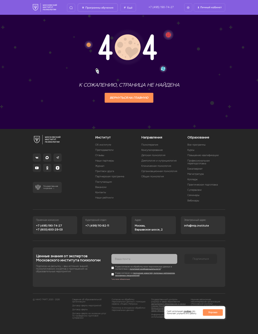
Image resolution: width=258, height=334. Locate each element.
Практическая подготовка (202, 184)
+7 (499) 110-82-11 (97, 225)
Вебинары (193, 200)
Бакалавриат (195, 168)
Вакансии (100, 187)
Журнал (99, 166)
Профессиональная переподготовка (198, 162)
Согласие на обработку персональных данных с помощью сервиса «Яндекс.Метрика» (128, 302)
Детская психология (153, 155)
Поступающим (103, 182)
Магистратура (195, 174)
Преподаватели (104, 150)
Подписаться (201, 258)
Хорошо (212, 312)
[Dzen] (57, 168)
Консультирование (152, 150)
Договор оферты (80, 310)
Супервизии (194, 190)
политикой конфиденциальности (145, 269)
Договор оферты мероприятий (86, 306)
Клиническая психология (156, 166)
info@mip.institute (196, 225)
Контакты (100, 192)
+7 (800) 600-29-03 (49, 229)
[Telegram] (57, 157)
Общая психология (152, 176)
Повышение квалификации (203, 155)
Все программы (196, 144)
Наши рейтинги (104, 197)
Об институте (103, 144)
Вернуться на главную (129, 98)
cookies (187, 311)
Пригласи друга (104, 171)
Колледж (192, 179)
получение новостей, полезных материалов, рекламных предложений (145, 274)
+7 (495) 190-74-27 (161, 7)
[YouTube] (37, 168)
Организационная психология (159, 171)
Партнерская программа (109, 176)
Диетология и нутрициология (159, 160)
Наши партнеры (104, 160)
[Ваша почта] (144, 259)
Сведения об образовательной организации (87, 301)
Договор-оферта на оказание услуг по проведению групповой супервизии (89, 315)
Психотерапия (149, 144)
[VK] (37, 157)
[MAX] (47, 157)
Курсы (190, 150)
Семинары (193, 195)
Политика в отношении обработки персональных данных (128, 309)
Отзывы (99, 155)
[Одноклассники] (47, 168)
